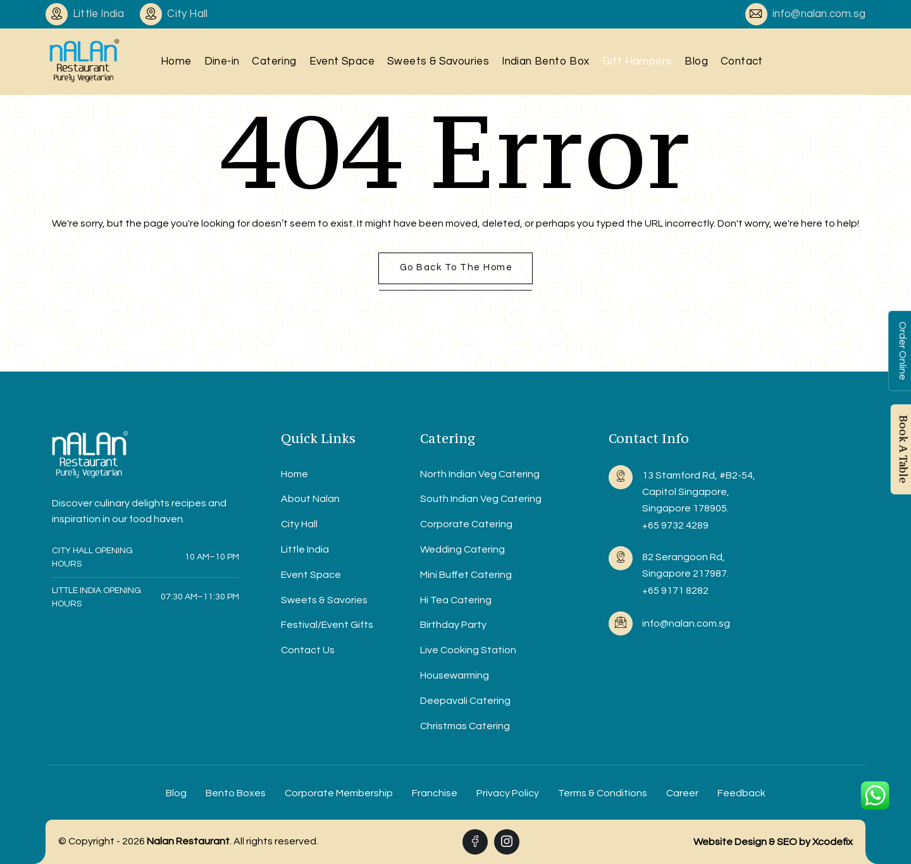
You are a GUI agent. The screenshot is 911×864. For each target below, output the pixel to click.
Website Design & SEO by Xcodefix (773, 842)
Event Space (342, 61)
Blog (696, 61)
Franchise (434, 793)
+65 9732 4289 (675, 525)
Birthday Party (453, 625)
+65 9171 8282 (675, 590)
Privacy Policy (507, 793)
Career (682, 793)
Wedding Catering (462, 549)
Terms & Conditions (602, 793)
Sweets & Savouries (438, 61)
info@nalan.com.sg (818, 14)
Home (176, 61)
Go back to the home (456, 267)
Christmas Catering (465, 726)
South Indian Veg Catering (481, 499)
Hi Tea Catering (456, 600)
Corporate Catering (466, 524)
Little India (305, 549)
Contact (742, 61)
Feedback (741, 793)
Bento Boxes (236, 793)
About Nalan (310, 499)
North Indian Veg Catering (480, 474)
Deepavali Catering (465, 701)
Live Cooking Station (468, 650)
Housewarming (454, 675)
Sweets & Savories (324, 600)
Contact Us (308, 650)
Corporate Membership (339, 793)
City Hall (299, 524)
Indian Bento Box (545, 61)
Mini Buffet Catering (466, 575)
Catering (274, 61)
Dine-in (222, 61)
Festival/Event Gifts (327, 625)
